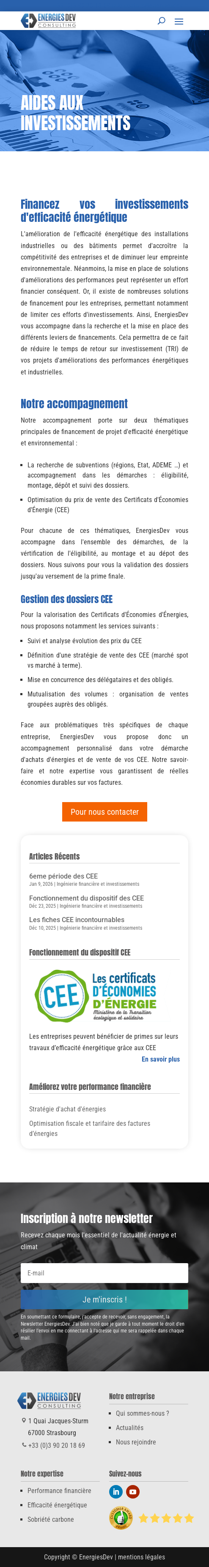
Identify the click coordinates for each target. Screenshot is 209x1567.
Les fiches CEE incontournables (76, 920)
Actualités (129, 1428)
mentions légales (141, 1557)
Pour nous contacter (105, 812)
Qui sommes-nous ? (142, 1413)
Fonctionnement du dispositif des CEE (86, 898)
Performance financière (59, 1491)
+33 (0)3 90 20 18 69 (81, 6)
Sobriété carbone (51, 1519)
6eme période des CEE (63, 876)
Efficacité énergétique (57, 1505)
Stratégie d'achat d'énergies (67, 1109)
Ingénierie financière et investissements (98, 884)
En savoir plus (161, 1059)
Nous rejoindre (136, 1442)
